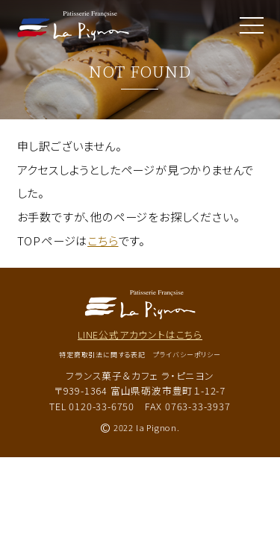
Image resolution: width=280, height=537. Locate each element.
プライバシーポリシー (187, 354)
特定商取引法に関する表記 (102, 354)
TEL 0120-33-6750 (91, 406)
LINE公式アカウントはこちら (140, 334)
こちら (102, 240)
